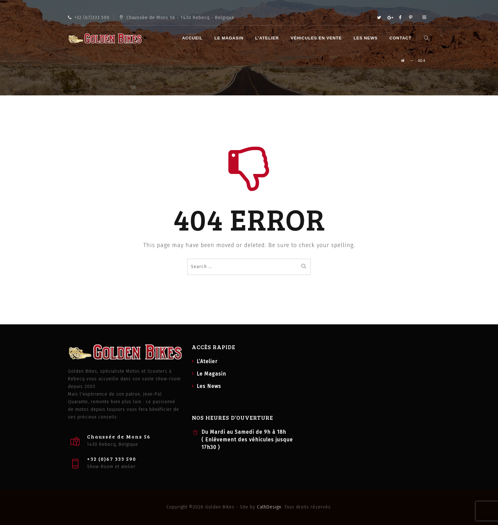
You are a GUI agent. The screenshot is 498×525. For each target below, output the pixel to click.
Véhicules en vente (317, 38)
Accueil (193, 38)
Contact (401, 38)
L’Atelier (268, 38)
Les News (366, 38)
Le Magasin (230, 38)
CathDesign (269, 507)
